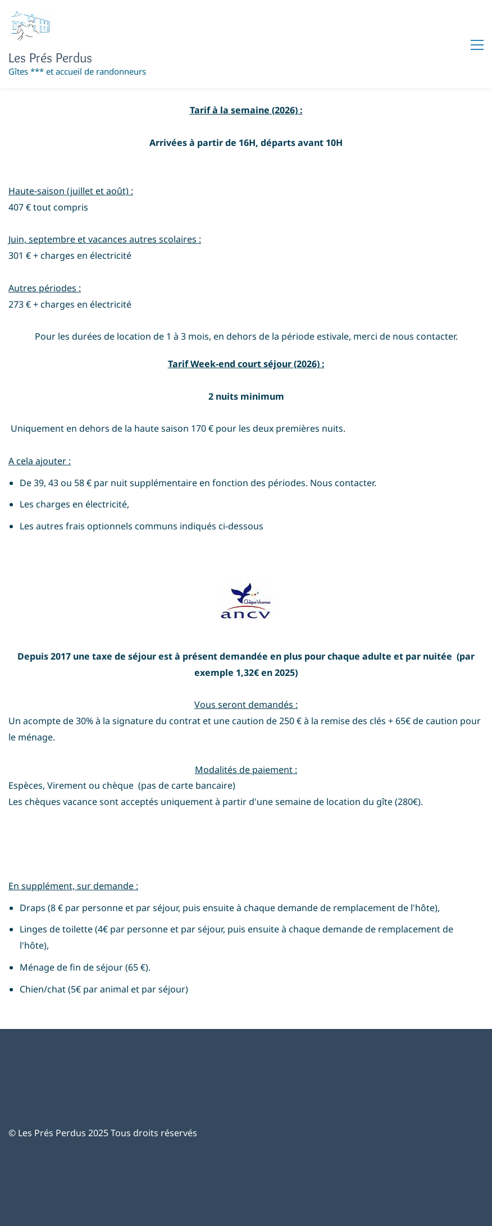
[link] (246, 588)
